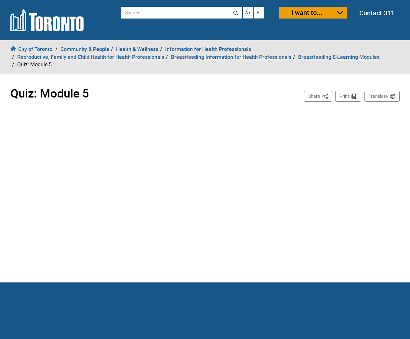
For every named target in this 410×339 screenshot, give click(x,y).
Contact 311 (376, 12)
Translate (378, 96)
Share (320, 96)
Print (344, 96)
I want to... (307, 12)
